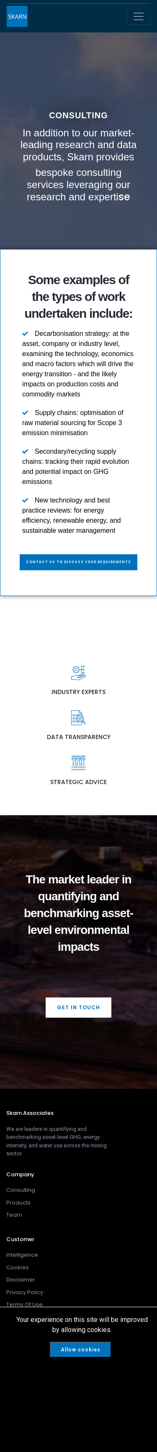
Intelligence (22, 1255)
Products (18, 1203)
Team (14, 1215)
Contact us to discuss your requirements (78, 562)
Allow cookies (80, 1350)
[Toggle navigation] (138, 16)
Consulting (20, 1190)
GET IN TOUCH (78, 1007)
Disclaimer (20, 1280)
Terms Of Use (24, 1304)
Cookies (17, 1267)
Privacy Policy (24, 1292)
